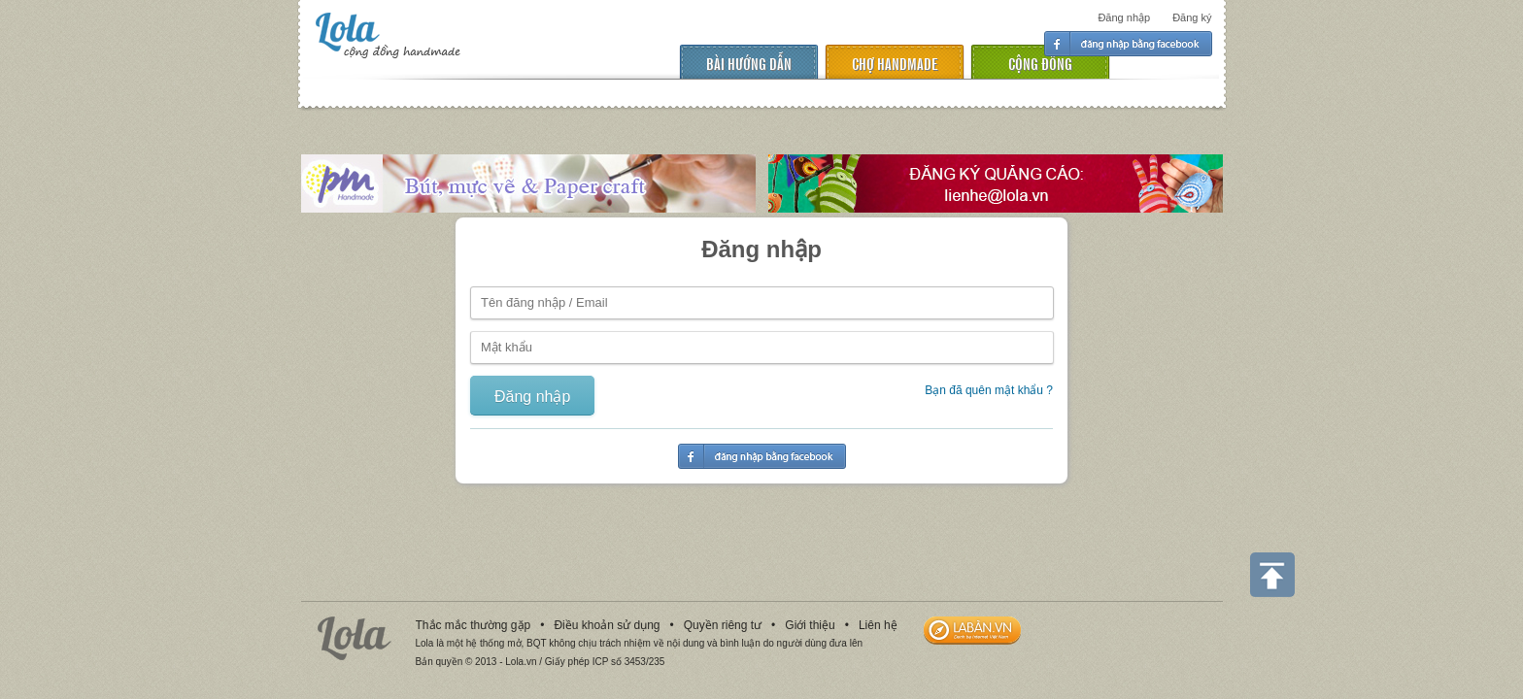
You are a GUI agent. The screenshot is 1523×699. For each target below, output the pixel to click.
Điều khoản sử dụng (607, 625)
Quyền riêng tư (723, 625)
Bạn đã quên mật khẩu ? (989, 390)
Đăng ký (1191, 17)
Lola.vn (354, 638)
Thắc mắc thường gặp (473, 625)
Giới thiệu (809, 625)
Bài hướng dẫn (749, 62)
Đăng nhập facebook (1128, 43)
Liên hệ (878, 625)
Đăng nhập (1124, 17)
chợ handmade (894, 62)
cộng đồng (1040, 62)
